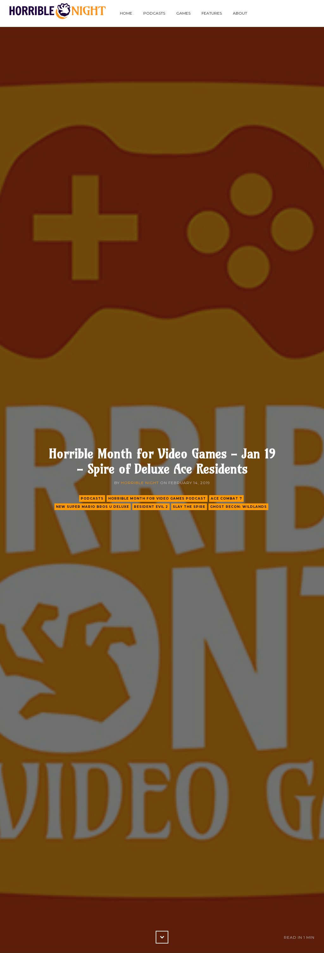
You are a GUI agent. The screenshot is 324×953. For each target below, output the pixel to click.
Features (212, 13)
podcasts (92, 498)
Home (126, 13)
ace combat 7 (226, 498)
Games (183, 13)
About (240, 13)
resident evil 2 (151, 507)
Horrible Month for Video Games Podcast (157, 498)
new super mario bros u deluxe (92, 507)
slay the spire (189, 507)
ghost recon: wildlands (238, 507)
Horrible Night (140, 482)
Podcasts (154, 13)
